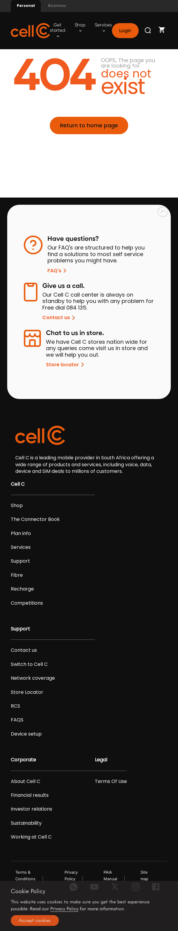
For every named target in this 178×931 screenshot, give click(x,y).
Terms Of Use (111, 781)
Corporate (23, 760)
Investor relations (31, 809)
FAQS (17, 720)
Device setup (26, 734)
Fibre (17, 575)
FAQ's (57, 270)
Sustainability (26, 823)
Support (20, 561)
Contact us (59, 318)
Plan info (21, 533)
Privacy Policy (64, 908)
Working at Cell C (31, 837)
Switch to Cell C (29, 664)
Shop (80, 27)
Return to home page (89, 125)
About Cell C (25, 781)
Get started (57, 30)
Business (57, 5)
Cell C (18, 484)
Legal (101, 760)
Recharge (22, 589)
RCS (15, 706)
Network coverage (33, 678)
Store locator (66, 364)
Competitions (27, 603)
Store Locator (27, 692)
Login (125, 30)
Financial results (30, 795)
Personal (26, 5)
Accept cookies (35, 920)
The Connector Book (35, 519)
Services (103, 27)
